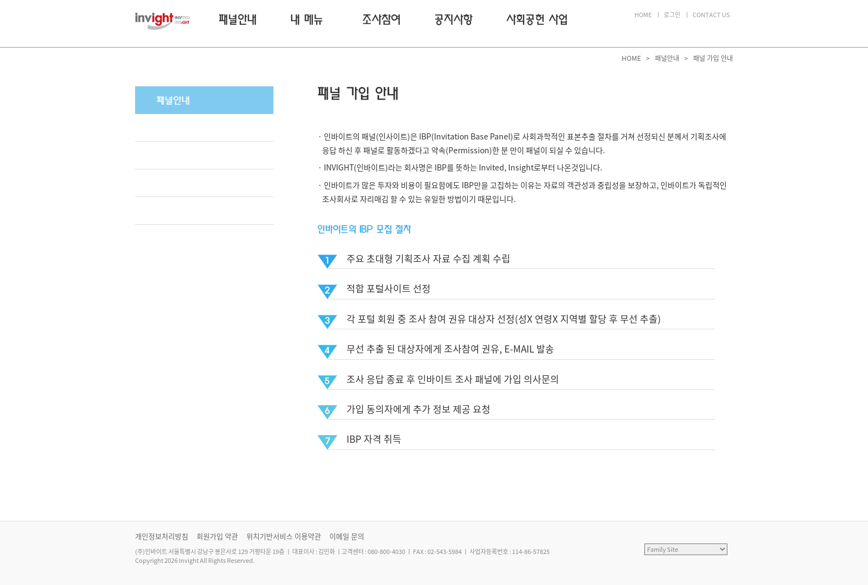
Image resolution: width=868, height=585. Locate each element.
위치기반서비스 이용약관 (283, 536)
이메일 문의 (346, 536)
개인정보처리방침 (161, 536)
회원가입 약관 (217, 536)
